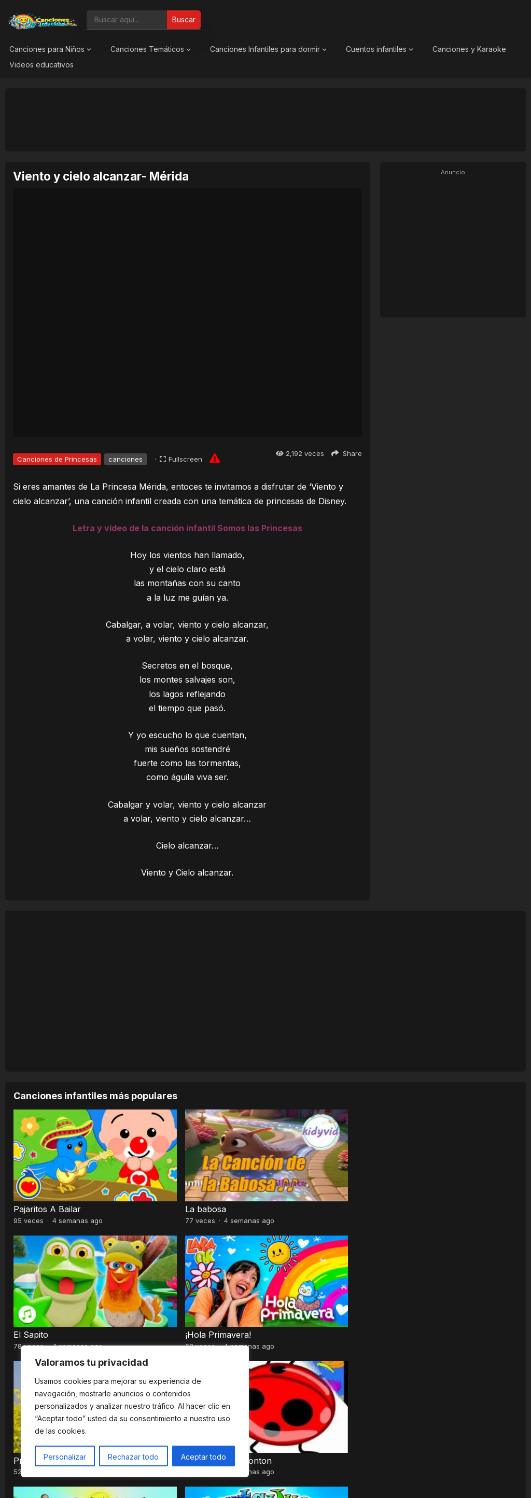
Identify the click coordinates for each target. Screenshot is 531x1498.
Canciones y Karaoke (469, 49)
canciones (125, 459)
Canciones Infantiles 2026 (277, 1479)
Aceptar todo (203, 1456)
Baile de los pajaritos (310, 1286)
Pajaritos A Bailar (47, 1185)
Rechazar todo (133, 1456)
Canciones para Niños (47, 49)
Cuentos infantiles (376, 49)
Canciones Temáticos (147, 49)
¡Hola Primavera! (431, 1185)
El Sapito (287, 1185)
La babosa (162, 1185)
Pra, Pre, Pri (38, 1286)
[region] (135, 1411)
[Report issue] (214, 458)
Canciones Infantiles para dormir (265, 49)
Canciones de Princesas (57, 459)
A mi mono (419, 1286)
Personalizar (65, 1456)
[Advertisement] (265, 119)
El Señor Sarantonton (185, 1286)
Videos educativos (41, 64)
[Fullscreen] (181, 459)
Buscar (183, 19)
